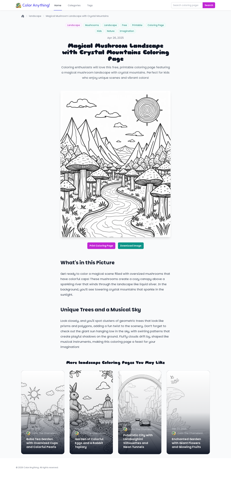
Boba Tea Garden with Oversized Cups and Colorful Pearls (42, 443)
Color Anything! (33, 5)
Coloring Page (156, 25)
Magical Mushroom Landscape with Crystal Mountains (77, 16)
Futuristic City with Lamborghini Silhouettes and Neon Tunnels (138, 441)
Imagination (127, 31)
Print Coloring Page (101, 245)
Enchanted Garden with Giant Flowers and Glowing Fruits (186, 443)
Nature (111, 31)
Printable (137, 25)
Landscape (73, 25)
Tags (90, 5)
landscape (35, 16)
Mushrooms (92, 25)
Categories (74, 5)
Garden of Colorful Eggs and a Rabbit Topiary (89, 443)
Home (57, 5)
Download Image (130, 245)
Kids (99, 31)
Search (209, 5)
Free (124, 25)
